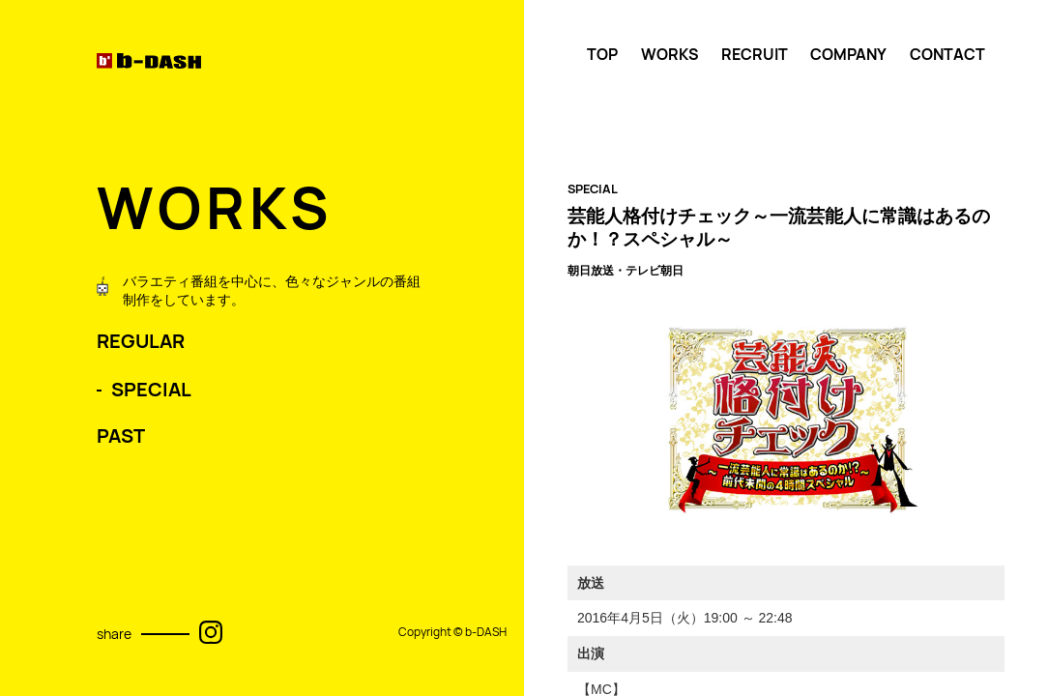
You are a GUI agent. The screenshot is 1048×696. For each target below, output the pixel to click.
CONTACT (947, 54)
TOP (602, 54)
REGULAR (141, 341)
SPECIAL (151, 389)
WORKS (670, 54)
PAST (121, 436)
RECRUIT (754, 54)
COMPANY (848, 54)
